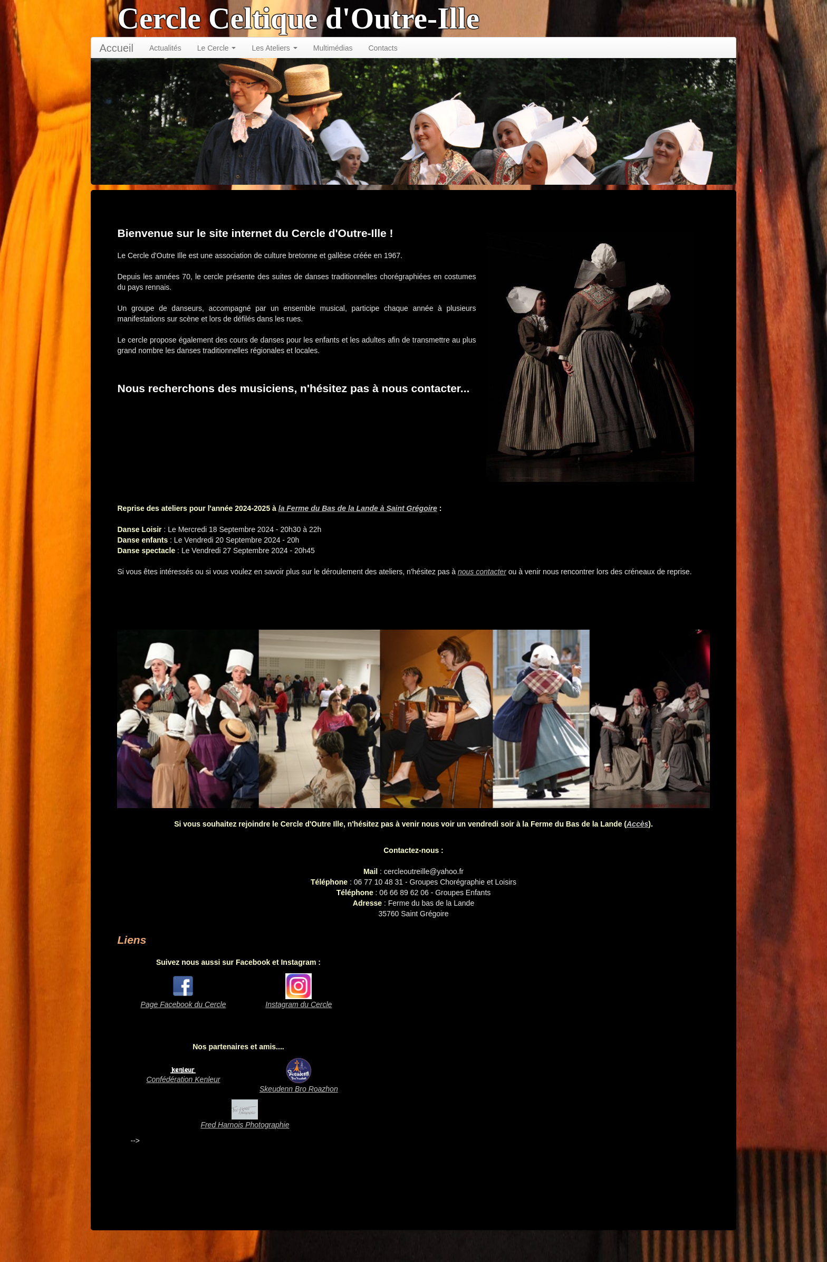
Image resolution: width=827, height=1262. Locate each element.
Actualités (165, 48)
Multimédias (333, 48)
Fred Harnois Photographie (244, 1125)
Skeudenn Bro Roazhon (298, 1089)
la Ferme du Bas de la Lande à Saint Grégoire (357, 508)
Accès (637, 824)
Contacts (382, 48)
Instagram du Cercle (298, 1004)
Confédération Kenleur (183, 1079)
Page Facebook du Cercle (183, 1004)
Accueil (116, 48)
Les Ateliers (274, 48)
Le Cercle (216, 48)
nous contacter (482, 571)
